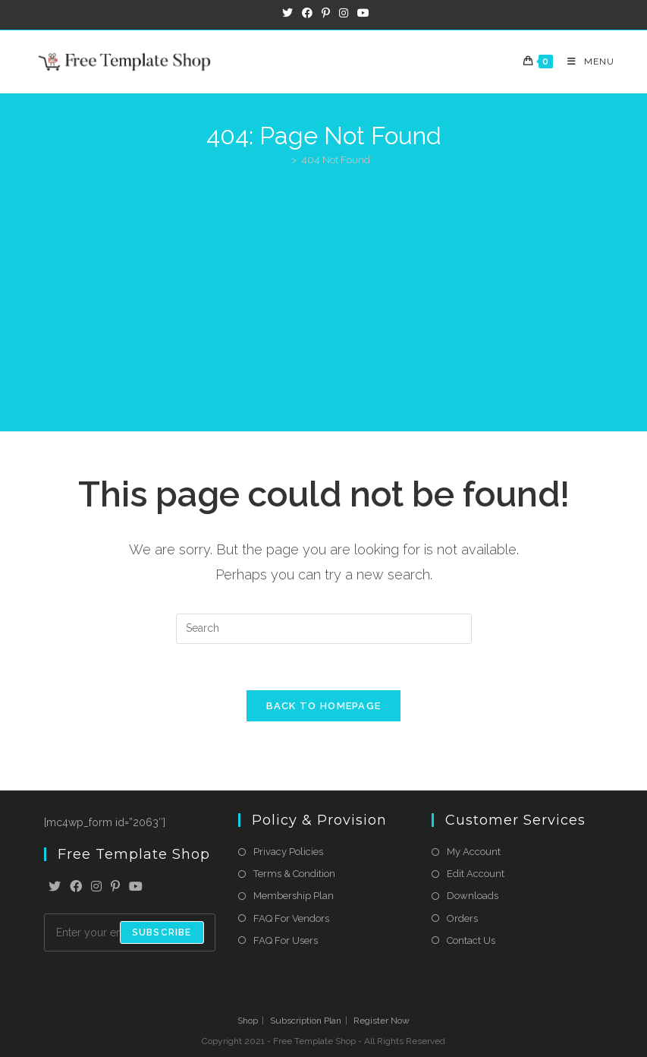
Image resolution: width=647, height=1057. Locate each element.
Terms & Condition (294, 873)
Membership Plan (293, 895)
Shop (247, 1020)
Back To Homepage (324, 706)
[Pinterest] (115, 887)
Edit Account (475, 873)
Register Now (381, 1020)
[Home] (282, 160)
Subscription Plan (305, 1020)
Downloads (472, 895)
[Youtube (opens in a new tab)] (361, 13)
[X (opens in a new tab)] (287, 13)
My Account (474, 851)
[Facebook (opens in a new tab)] (307, 13)
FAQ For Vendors (291, 918)
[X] (55, 887)
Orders (462, 918)
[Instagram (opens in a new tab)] (343, 13)
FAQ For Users (285, 940)
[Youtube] (136, 887)
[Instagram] (96, 887)
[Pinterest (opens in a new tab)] (325, 13)
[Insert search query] (324, 629)
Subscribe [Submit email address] (162, 932)
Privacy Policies (288, 851)
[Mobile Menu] (585, 61)
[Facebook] (76, 887)
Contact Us (471, 940)
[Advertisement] (324, 291)
